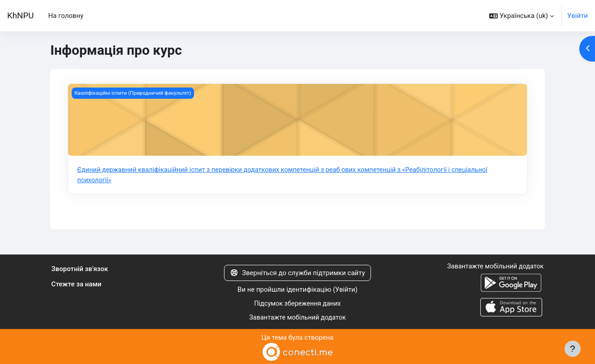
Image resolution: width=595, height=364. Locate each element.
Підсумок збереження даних (298, 303)
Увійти (577, 16)
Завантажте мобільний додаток (297, 317)
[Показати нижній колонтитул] (573, 349)
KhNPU (20, 16)
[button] (521, 15)
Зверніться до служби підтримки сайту (297, 273)
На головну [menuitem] (65, 16)
